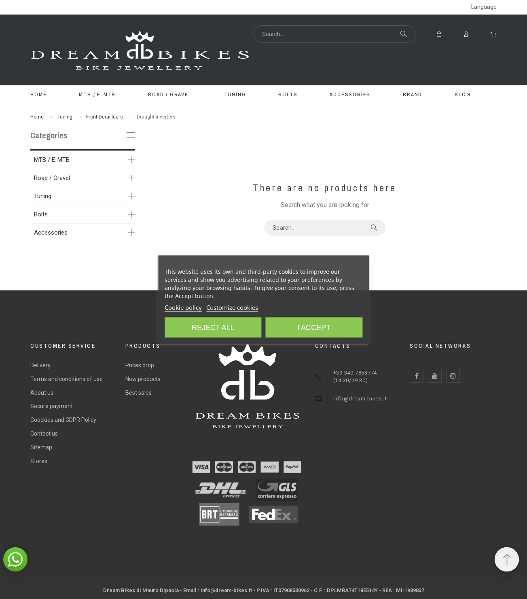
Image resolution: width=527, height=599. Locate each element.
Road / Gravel (52, 178)
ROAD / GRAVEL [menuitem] (169, 94)
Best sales (138, 392)
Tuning (42, 196)
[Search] (334, 33)
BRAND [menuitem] (412, 94)
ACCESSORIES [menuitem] (350, 94)
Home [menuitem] (38, 94)
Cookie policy (183, 307)
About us (41, 392)
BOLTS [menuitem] (287, 94)
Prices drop (139, 365)
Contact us (44, 433)
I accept (313, 327)
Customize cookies (232, 307)
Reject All (213, 327)
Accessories (51, 232)
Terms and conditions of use (66, 379)
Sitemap (41, 447)
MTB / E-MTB (52, 159)
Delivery (40, 365)
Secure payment (51, 406)
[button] (15, 559)
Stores (38, 461)
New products (143, 379)
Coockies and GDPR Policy (63, 420)
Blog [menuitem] (462, 94)
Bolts (41, 214)
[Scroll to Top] (507, 559)
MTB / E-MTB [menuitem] (97, 94)
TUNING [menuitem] (235, 94)
